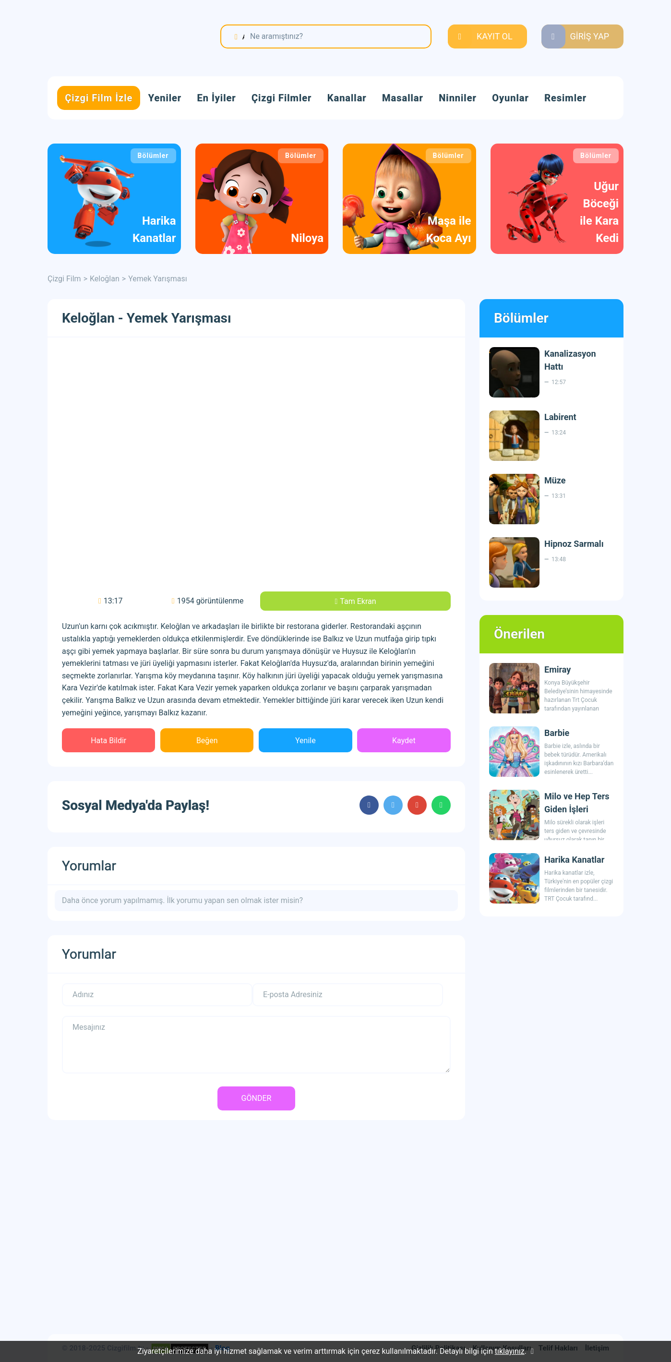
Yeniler (164, 98)
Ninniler (458, 98)
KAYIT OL (495, 36)
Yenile (305, 740)
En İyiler (216, 98)
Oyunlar (510, 98)
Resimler (565, 98)
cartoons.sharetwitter (393, 805)
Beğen (207, 740)
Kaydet (404, 740)
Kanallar (347, 98)
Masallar (402, 98)
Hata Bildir (108, 740)
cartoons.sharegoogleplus (417, 805)
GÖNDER (256, 1098)
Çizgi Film (108, 37)
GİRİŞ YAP (589, 36)
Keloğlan (105, 278)
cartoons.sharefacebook (369, 805)
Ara (243, 36)
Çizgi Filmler (282, 98)
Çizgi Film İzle (98, 98)
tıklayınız (510, 1351)
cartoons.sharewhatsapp (441, 805)
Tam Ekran (358, 601)
